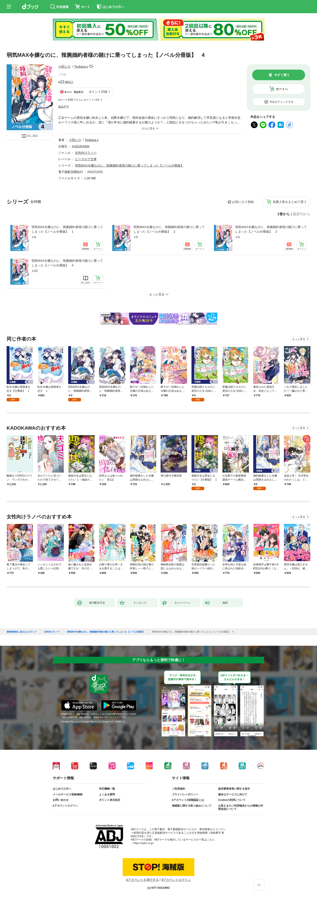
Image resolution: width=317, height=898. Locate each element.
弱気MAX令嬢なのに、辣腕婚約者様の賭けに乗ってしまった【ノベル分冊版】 (129, 165)
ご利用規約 (178, 788)
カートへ (282, 89)
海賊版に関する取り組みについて (192, 805)
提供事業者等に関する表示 (234, 788)
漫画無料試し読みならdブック (22, 632)
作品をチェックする (281, 101)
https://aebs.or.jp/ (143, 843)
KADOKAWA (81, 146)
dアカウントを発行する (142, 879)
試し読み (32, 135)
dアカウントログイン (65, 805)
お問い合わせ (61, 800)
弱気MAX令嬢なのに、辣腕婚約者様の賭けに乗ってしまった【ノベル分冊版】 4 (67, 263)
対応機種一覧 (107, 788)
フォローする (91, 66)
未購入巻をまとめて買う (290, 202)
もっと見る (298, 339)
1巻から (283, 214)
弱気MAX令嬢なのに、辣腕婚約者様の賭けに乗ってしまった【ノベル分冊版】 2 (169, 229)
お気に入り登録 (243, 202)
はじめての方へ (62, 788)
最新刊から (301, 214)
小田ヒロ (64, 66)
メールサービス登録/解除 (68, 794)
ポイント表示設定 (109, 800)
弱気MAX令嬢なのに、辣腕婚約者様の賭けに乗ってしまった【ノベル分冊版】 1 (67, 229)
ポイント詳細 (98, 91)
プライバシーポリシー (185, 794)
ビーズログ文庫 (86, 159)
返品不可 (63, 106)
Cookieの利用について (232, 800)
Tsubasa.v (81, 66)
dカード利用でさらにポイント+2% (78, 99)
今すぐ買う (282, 75)
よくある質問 (107, 794)
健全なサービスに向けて (232, 794)
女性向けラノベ (86, 152)
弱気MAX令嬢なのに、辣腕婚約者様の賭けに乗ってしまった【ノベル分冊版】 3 (271, 229)
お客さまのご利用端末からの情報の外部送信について (240, 807)
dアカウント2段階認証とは (188, 800)
